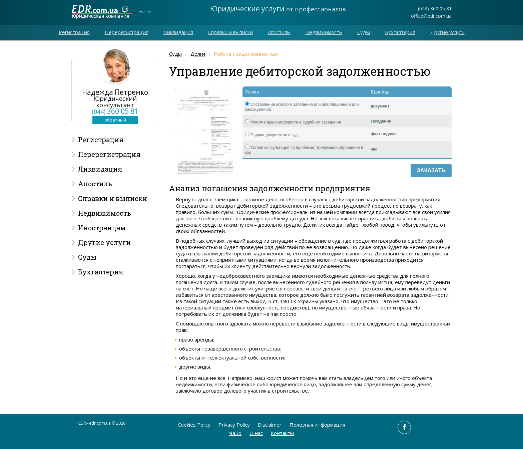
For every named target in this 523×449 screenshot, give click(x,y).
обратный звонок (115, 120)
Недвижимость (323, 32)
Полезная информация (317, 424)
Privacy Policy (234, 424)
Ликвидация (178, 32)
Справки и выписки (230, 32)
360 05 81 (115, 111)
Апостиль (279, 32)
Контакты (282, 433)
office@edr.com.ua (431, 16)
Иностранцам (102, 228)
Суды (363, 32)
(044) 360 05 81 (435, 8)
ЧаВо (235, 433)
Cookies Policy (194, 424)
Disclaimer (270, 424)
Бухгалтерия (400, 32)
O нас (256, 433)
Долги (197, 53)
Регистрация (74, 32)
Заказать (431, 170)
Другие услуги (447, 32)
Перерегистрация (126, 32)
